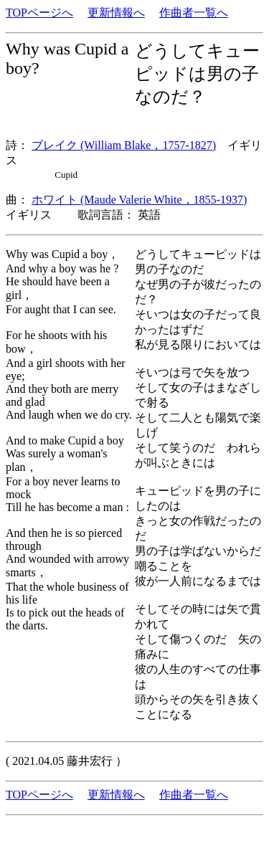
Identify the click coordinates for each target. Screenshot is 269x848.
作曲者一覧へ (193, 12)
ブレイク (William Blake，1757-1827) (124, 145)
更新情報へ (116, 12)
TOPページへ (39, 12)
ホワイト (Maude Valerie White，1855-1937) (139, 200)
